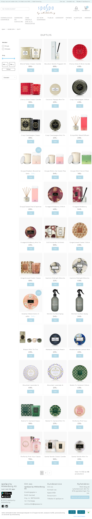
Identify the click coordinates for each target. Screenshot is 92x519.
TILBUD (50, 18)
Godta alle (81, 512)
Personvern (51, 496)
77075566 (31, 501)
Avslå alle (72, 512)
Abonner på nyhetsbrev (80, 497)
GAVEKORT (60, 18)
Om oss (62, 1)
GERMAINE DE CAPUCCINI (18, 20)
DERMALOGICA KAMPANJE (6, 19)
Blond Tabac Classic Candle (30, 64)
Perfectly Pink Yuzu (79, 421)
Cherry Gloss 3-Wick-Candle (79, 64)
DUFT (18, 29)
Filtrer (9, 69)
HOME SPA (10, 29)
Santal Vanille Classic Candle (55, 456)
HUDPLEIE (78, 18)
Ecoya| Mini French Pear (80, 171)
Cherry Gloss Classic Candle (30, 99)
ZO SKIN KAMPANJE (41, 19)
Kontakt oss (70, 1)
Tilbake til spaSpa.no (83, 1)
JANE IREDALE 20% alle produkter (30, 21)
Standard (6, 77)
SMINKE (69, 18)
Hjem (3, 29)
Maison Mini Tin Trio (30, 349)
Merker (88, 18)
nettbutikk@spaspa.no (33, 504)
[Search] (15, 9)
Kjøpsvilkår (51, 493)
